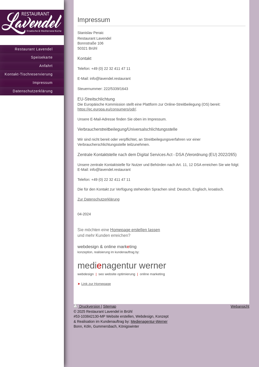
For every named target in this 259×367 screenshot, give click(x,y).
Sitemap (109, 306)
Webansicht (240, 306)
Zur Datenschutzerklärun (97, 199)
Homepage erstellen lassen (135, 229)
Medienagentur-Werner (149, 321)
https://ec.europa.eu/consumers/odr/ (106, 109)
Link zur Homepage (96, 284)
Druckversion (87, 306)
